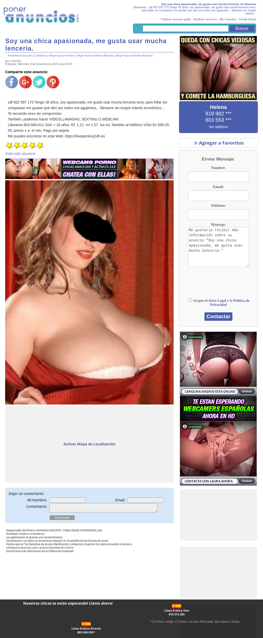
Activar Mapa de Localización (89, 444)
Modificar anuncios (205, 19)
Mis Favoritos (228, 19)
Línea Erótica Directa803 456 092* (86, 627)
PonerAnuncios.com (20, 55)
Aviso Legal (217, 301)
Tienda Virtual (247, 19)
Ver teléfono (218, 127)
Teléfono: (218, 205)
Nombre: (218, 168)
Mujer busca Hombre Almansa (134, 55)
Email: (120, 500)
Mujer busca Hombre (61, 55)
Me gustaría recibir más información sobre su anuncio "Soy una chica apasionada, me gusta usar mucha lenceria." (218, 247)
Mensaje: (218, 224)
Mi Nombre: (37, 500)
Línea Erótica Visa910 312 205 (176, 609)
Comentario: (36, 506)
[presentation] (208, 283)
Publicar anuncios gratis (176, 19)
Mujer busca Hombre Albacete (95, 55)
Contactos (41, 55)
